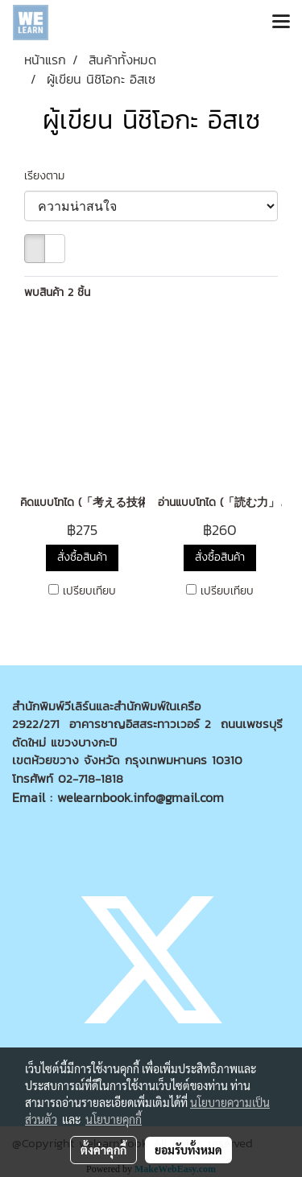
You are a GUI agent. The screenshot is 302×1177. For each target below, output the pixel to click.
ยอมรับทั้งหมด (188, 1149)
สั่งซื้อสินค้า (82, 557)
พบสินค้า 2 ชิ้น (57, 292)
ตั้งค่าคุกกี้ (103, 1149)
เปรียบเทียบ (89, 591)
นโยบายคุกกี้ (113, 1119)
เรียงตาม (50, 175)
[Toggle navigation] (281, 22)
